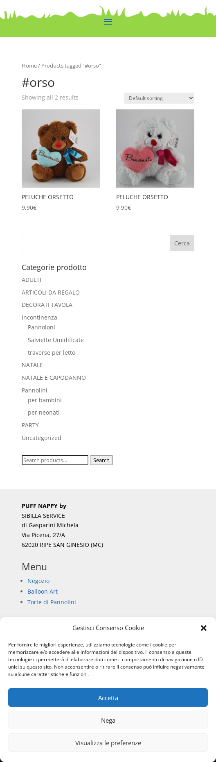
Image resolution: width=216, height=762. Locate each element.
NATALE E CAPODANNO (54, 377)
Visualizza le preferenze (108, 743)
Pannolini (34, 390)
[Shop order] (159, 98)
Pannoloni (41, 327)
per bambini (45, 400)
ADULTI (31, 279)
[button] (204, 628)
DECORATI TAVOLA (47, 304)
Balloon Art (42, 591)
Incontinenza (39, 317)
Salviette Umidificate (56, 340)
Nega (108, 720)
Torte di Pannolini (51, 602)
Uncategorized (41, 438)
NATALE (32, 365)
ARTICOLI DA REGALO (51, 292)
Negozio (38, 581)
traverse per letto (51, 352)
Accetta (108, 698)
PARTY (30, 425)
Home (29, 65)
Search (101, 460)
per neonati (44, 412)
